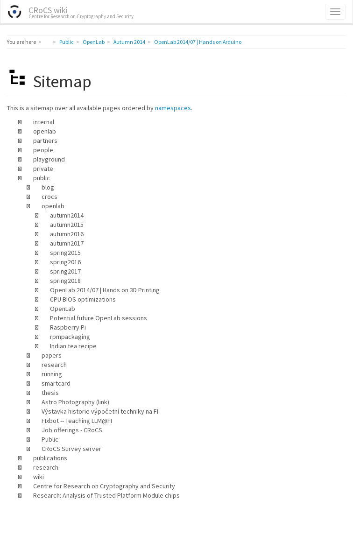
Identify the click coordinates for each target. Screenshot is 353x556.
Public (66, 41)
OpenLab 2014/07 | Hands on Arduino (197, 41)
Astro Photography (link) (75, 402)
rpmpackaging (70, 336)
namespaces (173, 108)
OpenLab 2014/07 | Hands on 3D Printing (105, 290)
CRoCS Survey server (71, 448)
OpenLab (94, 41)
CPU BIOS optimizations (83, 299)
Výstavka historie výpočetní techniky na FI (100, 411)
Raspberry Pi (68, 327)
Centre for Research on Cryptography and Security (104, 486)
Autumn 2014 (129, 41)
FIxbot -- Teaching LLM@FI (77, 420)
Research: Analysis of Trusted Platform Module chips (106, 495)
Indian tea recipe (73, 346)
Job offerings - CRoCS (72, 430)
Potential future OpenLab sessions (98, 318)
